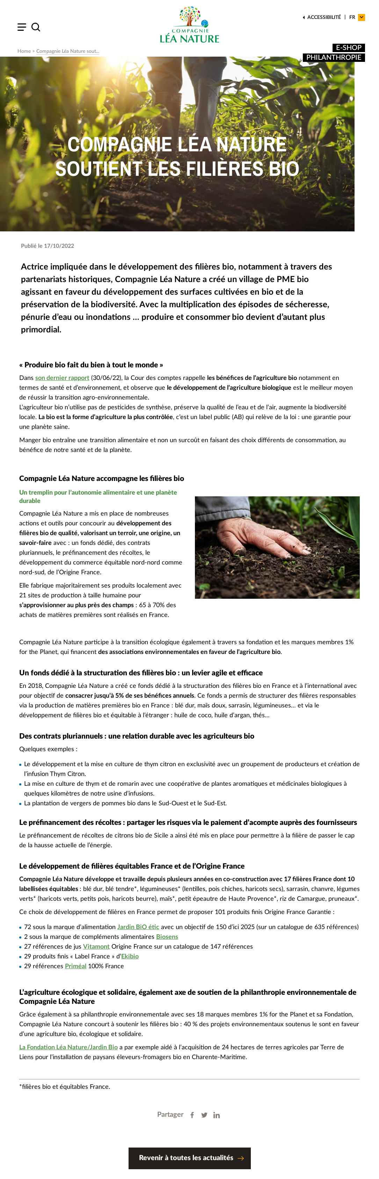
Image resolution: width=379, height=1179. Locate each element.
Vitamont (96, 947)
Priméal (75, 966)
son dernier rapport (62, 378)
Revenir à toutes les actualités (191, 1159)
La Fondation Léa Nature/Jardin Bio (68, 1047)
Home (24, 51)
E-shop (349, 47)
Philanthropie (334, 57)
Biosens (167, 937)
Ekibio (130, 957)
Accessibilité (324, 17)
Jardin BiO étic (138, 927)
